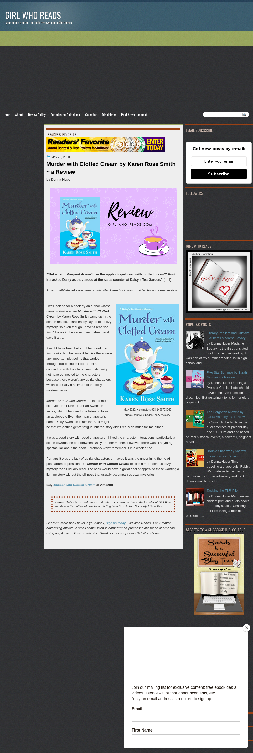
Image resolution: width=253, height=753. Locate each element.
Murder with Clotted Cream (74, 485)
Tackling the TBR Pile (222, 490)
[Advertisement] (126, 71)
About (19, 114)
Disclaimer (109, 114)
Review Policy (36, 114)
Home (6, 114)
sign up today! (116, 523)
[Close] (246, 628)
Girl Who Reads (33, 15)
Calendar (91, 114)
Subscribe (219, 173)
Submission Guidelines (65, 114)
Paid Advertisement (134, 114)
